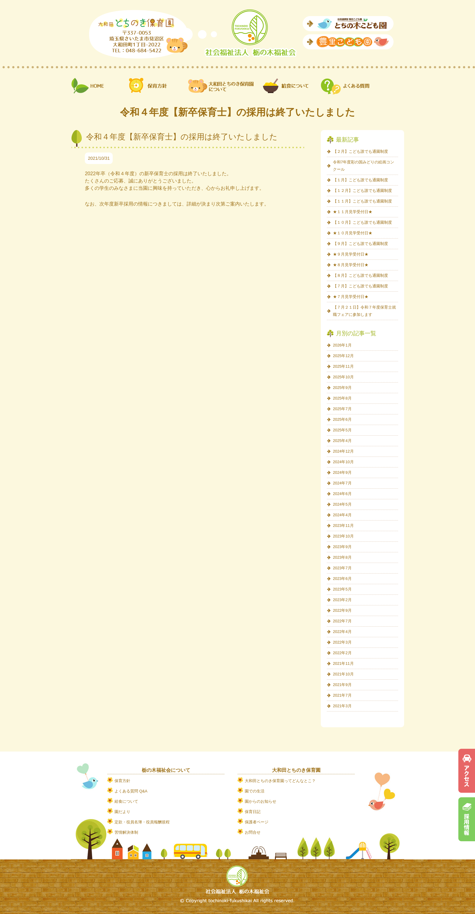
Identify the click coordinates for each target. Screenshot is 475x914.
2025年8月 (342, 398)
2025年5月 (342, 430)
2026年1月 (342, 345)
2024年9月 (342, 472)
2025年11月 (343, 366)
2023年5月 (342, 589)
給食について (126, 801)
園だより (122, 811)
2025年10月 (343, 377)
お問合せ (253, 832)
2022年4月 (342, 631)
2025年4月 (342, 440)
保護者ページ (256, 822)
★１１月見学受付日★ (352, 211)
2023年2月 (342, 600)
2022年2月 (342, 653)
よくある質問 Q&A (131, 791)
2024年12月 (343, 451)
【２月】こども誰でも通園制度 (360, 151)
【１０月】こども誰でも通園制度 (362, 222)
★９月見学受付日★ (350, 254)
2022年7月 (342, 621)
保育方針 (122, 780)
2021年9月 (342, 684)
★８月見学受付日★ (350, 265)
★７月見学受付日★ (350, 296)
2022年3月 (342, 642)
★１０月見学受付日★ (352, 233)
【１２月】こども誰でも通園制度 (362, 190)
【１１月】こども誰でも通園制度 (362, 201)
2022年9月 (342, 610)
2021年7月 (342, 695)
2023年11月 (343, 525)
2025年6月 (342, 419)
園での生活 (254, 791)
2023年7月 (342, 568)
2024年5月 (342, 504)
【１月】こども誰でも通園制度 (360, 180)
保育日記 (253, 811)
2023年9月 (342, 546)
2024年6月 (342, 493)
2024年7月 (342, 483)
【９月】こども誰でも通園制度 (360, 243)
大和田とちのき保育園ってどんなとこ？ (280, 780)
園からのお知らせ (260, 801)
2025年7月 (342, 409)
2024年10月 (343, 462)
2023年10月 (343, 536)
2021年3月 (342, 706)
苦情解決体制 (126, 832)
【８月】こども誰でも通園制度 (360, 275)
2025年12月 (343, 355)
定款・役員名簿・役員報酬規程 (142, 822)
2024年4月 (342, 515)
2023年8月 (342, 557)
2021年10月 (343, 674)
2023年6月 (342, 578)
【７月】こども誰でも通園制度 (360, 286)
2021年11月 (343, 663)
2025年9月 (342, 387)
